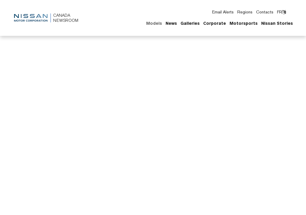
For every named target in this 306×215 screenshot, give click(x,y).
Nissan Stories (277, 23)
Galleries (190, 23)
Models (154, 23)
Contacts (264, 12)
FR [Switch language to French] (281, 12)
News (171, 23)
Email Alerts (223, 12)
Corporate (214, 23)
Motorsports (244, 23)
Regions (245, 12)
